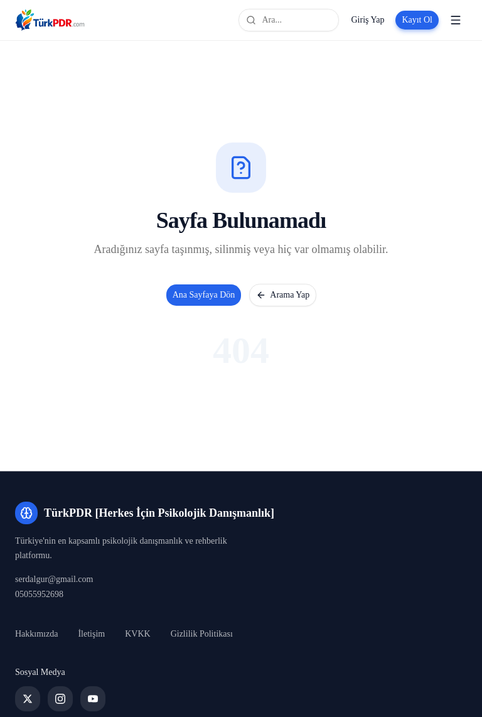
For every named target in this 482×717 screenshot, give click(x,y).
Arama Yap (282, 295)
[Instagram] (60, 698)
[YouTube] (92, 698)
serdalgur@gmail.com (54, 579)
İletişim (91, 634)
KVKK (137, 634)
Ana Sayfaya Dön (204, 294)
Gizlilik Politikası (202, 634)
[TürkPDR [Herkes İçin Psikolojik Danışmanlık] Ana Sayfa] (50, 20)
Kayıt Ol (417, 19)
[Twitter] (27, 698)
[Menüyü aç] (455, 20)
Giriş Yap (367, 19)
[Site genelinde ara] (288, 20)
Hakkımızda (36, 634)
